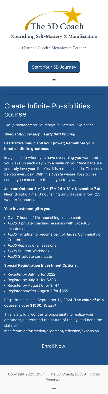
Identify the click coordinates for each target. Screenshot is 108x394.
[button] (54, 67)
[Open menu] (54, 79)
